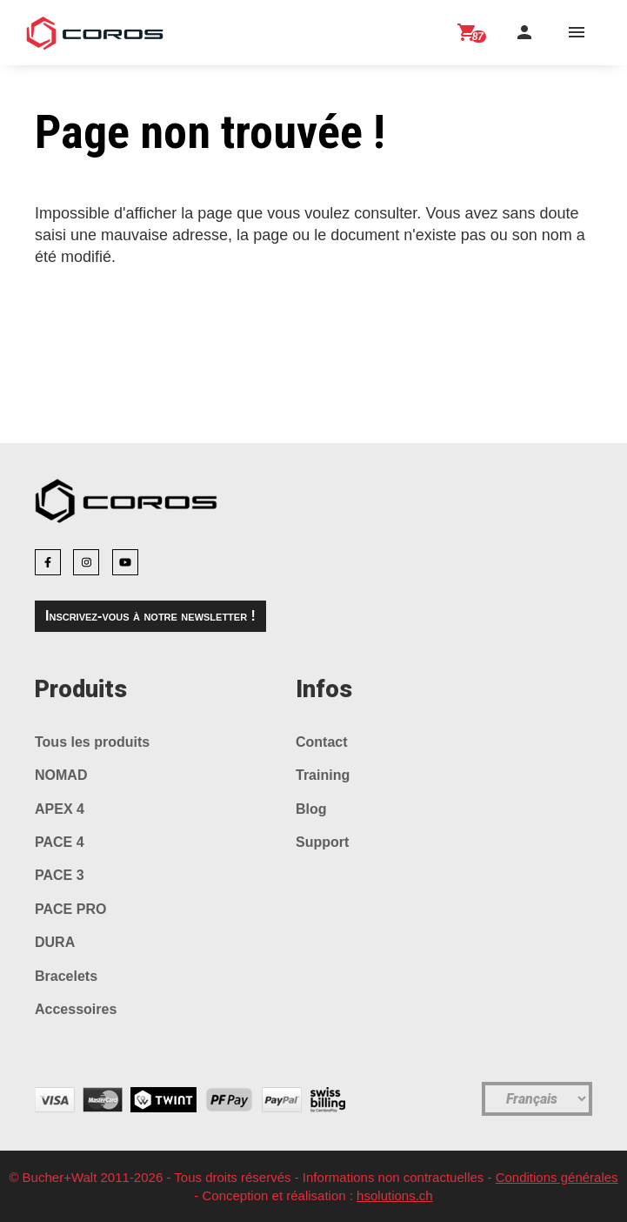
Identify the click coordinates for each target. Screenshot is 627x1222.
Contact (322, 742)
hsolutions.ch (395, 1195)
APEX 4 (59, 809)
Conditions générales (557, 1177)
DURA (55, 942)
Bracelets (66, 976)
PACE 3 (59, 875)
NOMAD (61, 775)
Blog (311, 809)
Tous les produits (92, 742)
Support (322, 842)
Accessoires (76, 1009)
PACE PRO (70, 909)
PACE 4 (59, 842)
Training (323, 775)
